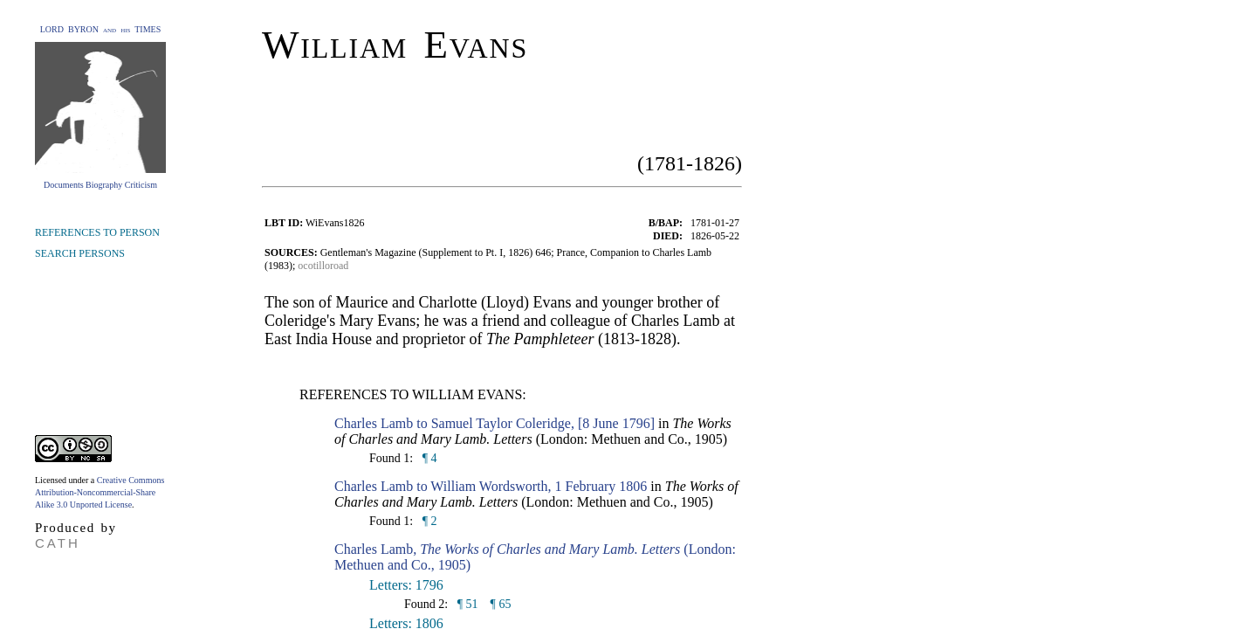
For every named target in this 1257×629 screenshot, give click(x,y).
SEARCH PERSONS (80, 253)
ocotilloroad (323, 265)
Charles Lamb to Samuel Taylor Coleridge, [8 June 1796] (494, 423)
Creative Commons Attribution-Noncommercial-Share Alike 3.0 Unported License (99, 492)
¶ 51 (465, 604)
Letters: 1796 (406, 584)
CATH (57, 543)
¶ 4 (427, 458)
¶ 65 (501, 604)
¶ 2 (427, 521)
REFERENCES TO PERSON (97, 232)
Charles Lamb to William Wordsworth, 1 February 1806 (490, 486)
